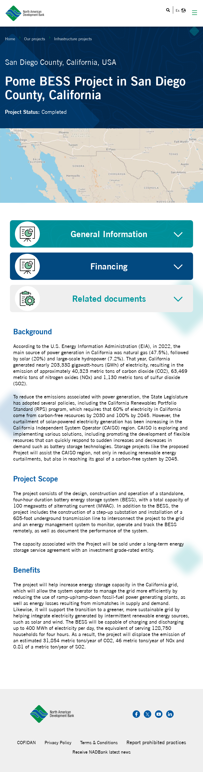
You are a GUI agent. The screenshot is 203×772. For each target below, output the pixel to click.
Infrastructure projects (73, 38)
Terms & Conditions (99, 742)
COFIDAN (26, 742)
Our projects (34, 38)
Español (180, 10)
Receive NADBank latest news (101, 752)
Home (10, 38)
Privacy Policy (58, 742)
